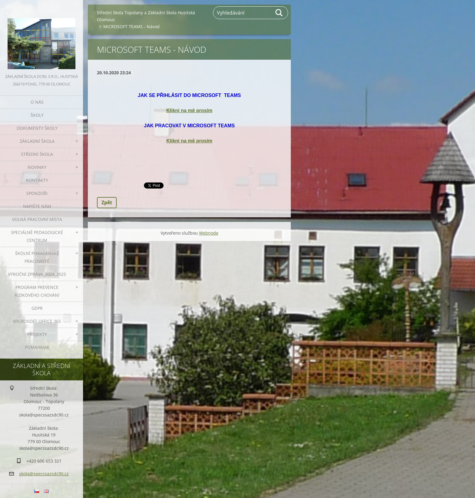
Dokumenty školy (37, 128)
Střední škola (37, 154)
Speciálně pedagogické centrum (37, 236)
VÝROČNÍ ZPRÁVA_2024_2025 (37, 274)
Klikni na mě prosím (189, 110)
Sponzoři (37, 193)
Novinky (37, 167)
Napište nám (37, 206)
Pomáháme (37, 347)
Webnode (208, 233)
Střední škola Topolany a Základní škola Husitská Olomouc (146, 16)
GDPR (37, 308)
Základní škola (37, 141)
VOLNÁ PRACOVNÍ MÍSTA (37, 219)
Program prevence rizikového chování (37, 291)
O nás (37, 102)
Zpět (106, 202)
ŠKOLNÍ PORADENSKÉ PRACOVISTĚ (37, 257)
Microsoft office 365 (37, 321)
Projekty (37, 334)
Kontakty (37, 180)
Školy (37, 115)
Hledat (279, 12)
